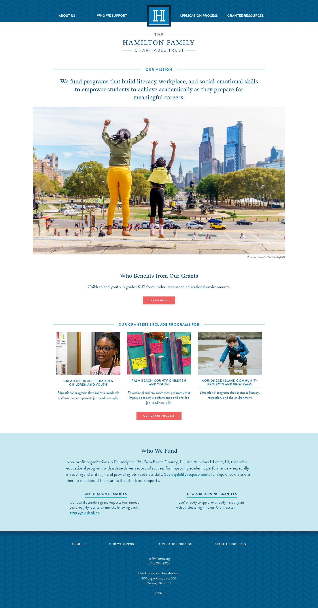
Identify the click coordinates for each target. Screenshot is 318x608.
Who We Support (112, 15)
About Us (67, 15)
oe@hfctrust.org (159, 558)
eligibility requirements (190, 474)
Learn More (159, 300)
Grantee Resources (245, 15)
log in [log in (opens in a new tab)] (201, 507)
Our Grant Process (159, 416)
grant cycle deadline (84, 513)
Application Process (199, 15)
